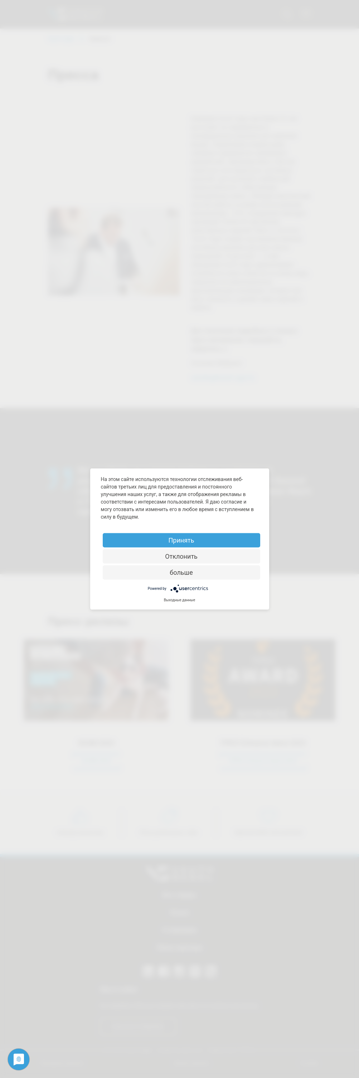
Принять (181, 540)
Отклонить (181, 556)
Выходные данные (179, 600)
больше (181, 572)
